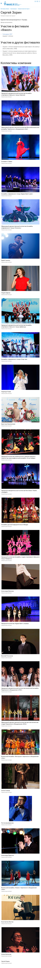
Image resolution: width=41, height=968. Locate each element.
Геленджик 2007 (7, 34)
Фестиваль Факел (5, 8)
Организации (13, 8)
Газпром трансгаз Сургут (23, 8)
